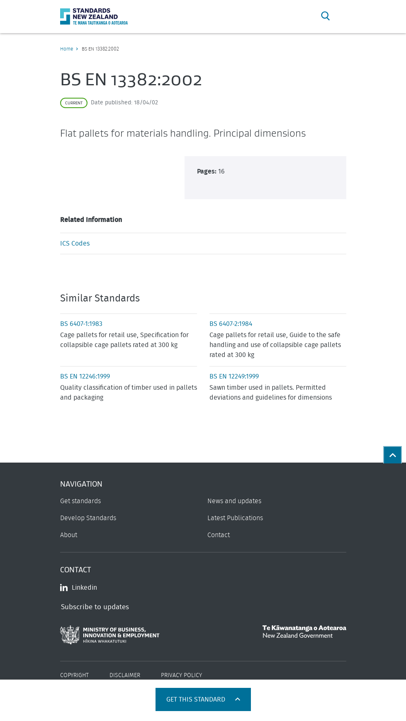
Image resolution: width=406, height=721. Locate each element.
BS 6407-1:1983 (81, 324)
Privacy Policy (181, 675)
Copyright (74, 675)
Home (66, 48)
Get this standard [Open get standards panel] (196, 699)
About (68, 535)
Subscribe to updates (95, 606)
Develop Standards (88, 518)
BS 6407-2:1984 (230, 324)
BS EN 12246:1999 (85, 376)
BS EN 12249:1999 (234, 376)
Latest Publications (235, 518)
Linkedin (78, 587)
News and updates (234, 501)
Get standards (80, 501)
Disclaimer (124, 675)
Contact (218, 535)
